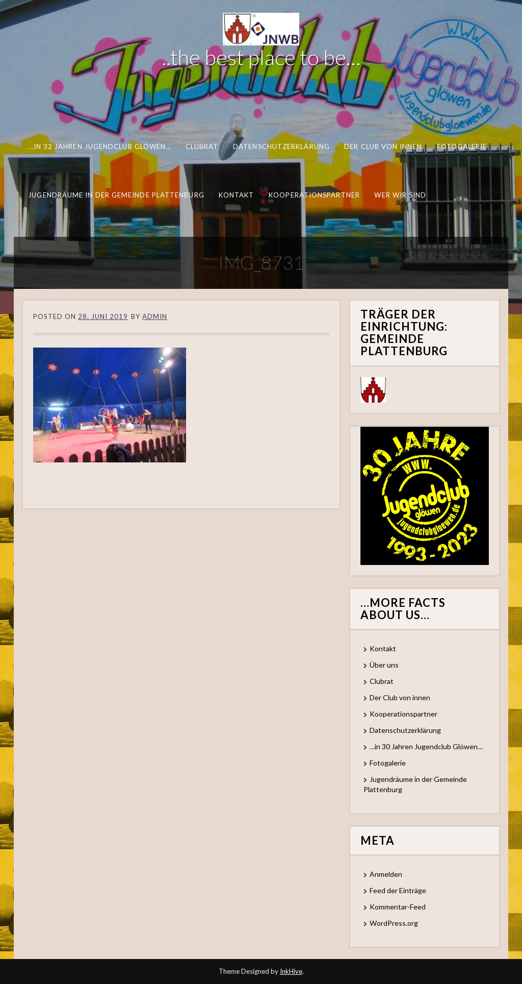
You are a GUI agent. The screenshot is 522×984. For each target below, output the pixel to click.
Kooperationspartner (314, 195)
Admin (154, 316)
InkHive (291, 971)
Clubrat (202, 146)
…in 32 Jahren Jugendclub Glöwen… (100, 146)
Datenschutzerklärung (281, 146)
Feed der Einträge (398, 890)
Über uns (384, 664)
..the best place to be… (261, 57)
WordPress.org (394, 923)
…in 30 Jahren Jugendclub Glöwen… (426, 746)
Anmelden (386, 874)
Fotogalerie (462, 146)
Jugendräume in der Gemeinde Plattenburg (116, 195)
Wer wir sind (400, 195)
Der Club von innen (383, 146)
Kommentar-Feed (398, 906)
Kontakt (236, 195)
